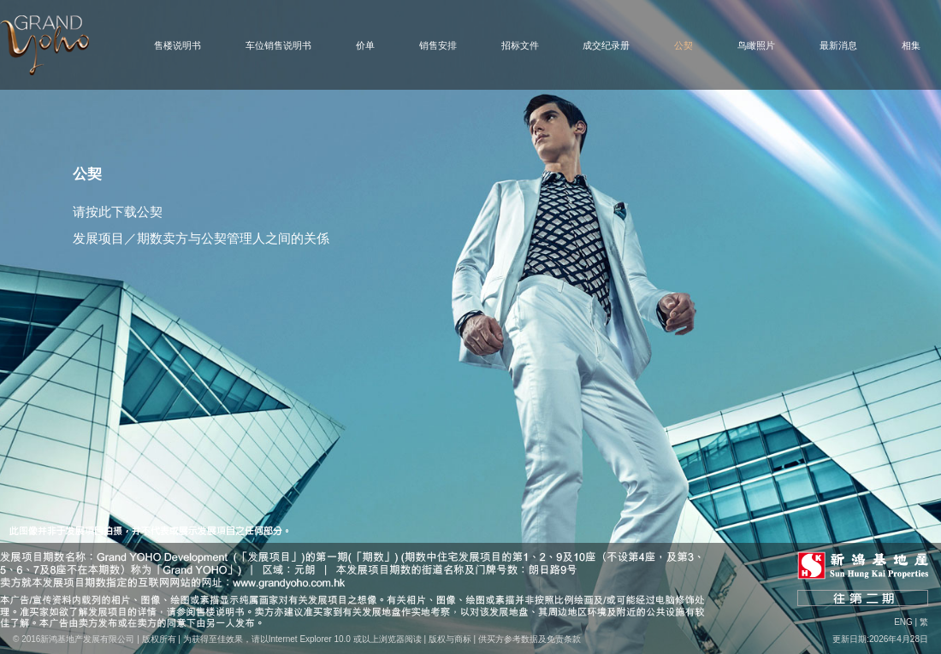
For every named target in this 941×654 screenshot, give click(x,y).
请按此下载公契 (118, 211)
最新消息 (838, 45)
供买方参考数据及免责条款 (529, 639)
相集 (911, 45)
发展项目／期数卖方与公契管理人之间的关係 (201, 238)
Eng (903, 622)
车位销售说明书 (278, 45)
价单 (365, 45)
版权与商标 (450, 639)
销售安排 (438, 45)
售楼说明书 (177, 45)
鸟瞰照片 (756, 45)
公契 (683, 45)
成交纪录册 (606, 45)
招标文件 (520, 45)
